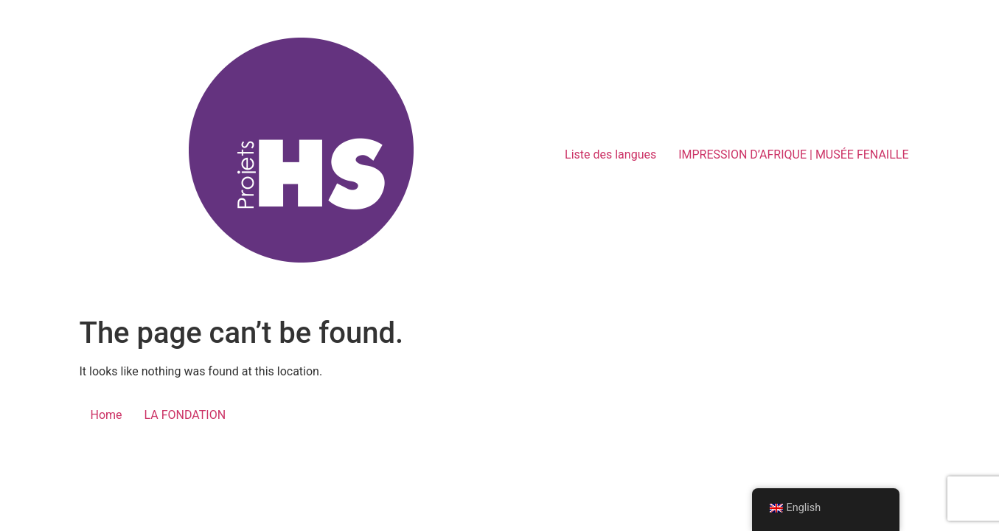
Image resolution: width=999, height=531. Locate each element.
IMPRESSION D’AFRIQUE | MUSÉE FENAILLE (793, 155)
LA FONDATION (185, 415)
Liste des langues (610, 155)
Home (106, 415)
